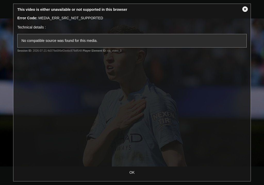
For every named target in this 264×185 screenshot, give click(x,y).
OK (132, 172)
